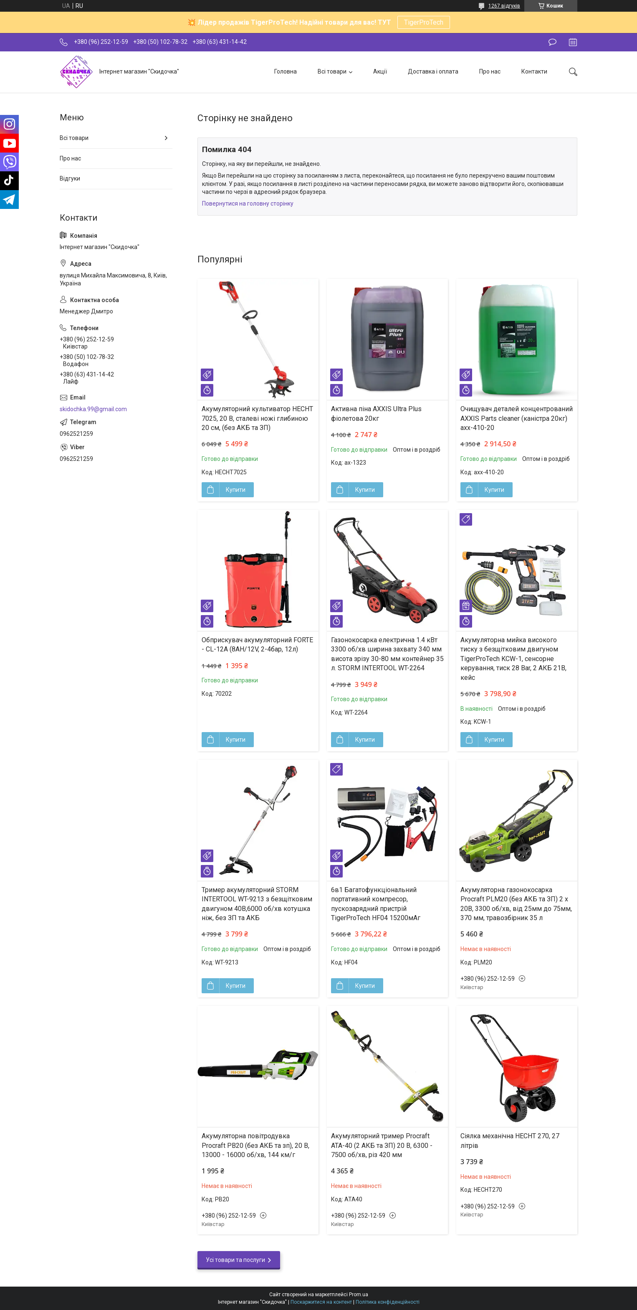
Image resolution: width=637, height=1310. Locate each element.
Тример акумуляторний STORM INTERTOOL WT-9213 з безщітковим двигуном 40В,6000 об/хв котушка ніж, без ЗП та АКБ (257, 904)
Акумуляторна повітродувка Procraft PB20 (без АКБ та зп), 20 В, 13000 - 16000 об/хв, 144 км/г (255, 1145)
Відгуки (70, 178)
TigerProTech (423, 22)
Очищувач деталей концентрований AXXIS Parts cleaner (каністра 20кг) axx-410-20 (516, 418)
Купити (235, 489)
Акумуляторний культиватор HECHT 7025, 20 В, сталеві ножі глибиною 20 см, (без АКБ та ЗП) (257, 418)
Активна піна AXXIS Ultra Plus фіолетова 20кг (376, 413)
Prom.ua (358, 1294)
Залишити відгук (552, 42)
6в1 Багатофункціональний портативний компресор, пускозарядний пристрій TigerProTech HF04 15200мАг (375, 904)
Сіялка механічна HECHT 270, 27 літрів (509, 1140)
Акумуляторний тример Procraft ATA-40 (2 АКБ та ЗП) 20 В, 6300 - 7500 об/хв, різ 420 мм (381, 1145)
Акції (380, 71)
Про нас (489, 71)
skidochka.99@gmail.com (93, 409)
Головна (285, 71)
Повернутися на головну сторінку (247, 203)
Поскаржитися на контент (321, 1302)
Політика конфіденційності (388, 1302)
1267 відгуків (504, 6)
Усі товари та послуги (235, 1260)
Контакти (534, 71)
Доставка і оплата (433, 71)
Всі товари (332, 71)
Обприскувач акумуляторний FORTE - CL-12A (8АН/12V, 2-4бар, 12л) (257, 644)
